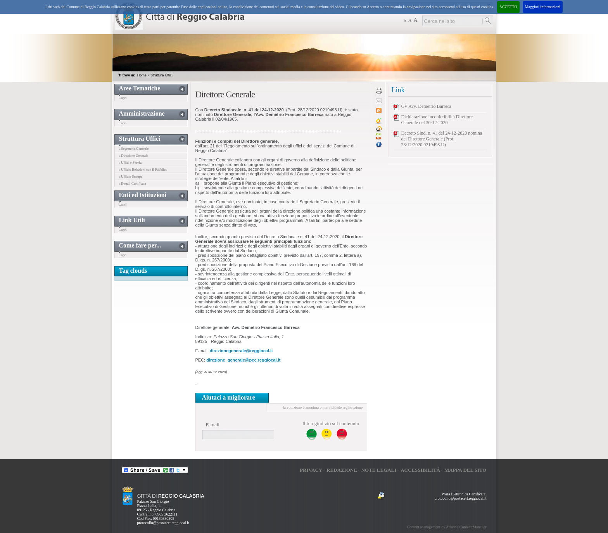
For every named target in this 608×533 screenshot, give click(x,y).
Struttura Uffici (161, 75)
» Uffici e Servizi (131, 162)
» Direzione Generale (134, 155)
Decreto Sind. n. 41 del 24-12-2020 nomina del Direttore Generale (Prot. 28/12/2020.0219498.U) (441, 138)
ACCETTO (508, 7)
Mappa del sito (465, 470)
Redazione (341, 470)
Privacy (311, 470)
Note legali (379, 470)
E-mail (212, 424)
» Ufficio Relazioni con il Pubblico (143, 169)
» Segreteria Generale (134, 149)
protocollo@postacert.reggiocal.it (163, 523)
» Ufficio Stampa (131, 176)
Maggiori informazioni (542, 7)
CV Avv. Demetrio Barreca (426, 106)
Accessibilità (420, 470)
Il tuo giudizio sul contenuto (330, 423)
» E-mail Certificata (132, 183)
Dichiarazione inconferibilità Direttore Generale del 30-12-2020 (437, 119)
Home (142, 75)
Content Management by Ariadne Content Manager (446, 527)
